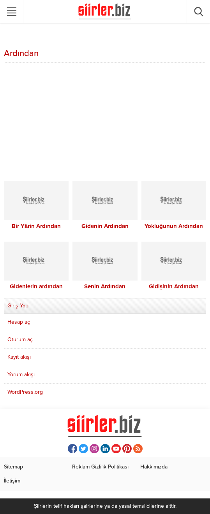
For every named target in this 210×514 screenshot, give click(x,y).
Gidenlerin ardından (36, 286)
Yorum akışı (21, 374)
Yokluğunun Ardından (174, 226)
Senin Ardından (104, 286)
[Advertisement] (105, 122)
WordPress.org (25, 392)
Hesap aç (18, 322)
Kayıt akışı (19, 357)
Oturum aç (20, 339)
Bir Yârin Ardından (36, 226)
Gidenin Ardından (105, 226)
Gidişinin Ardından (174, 286)
